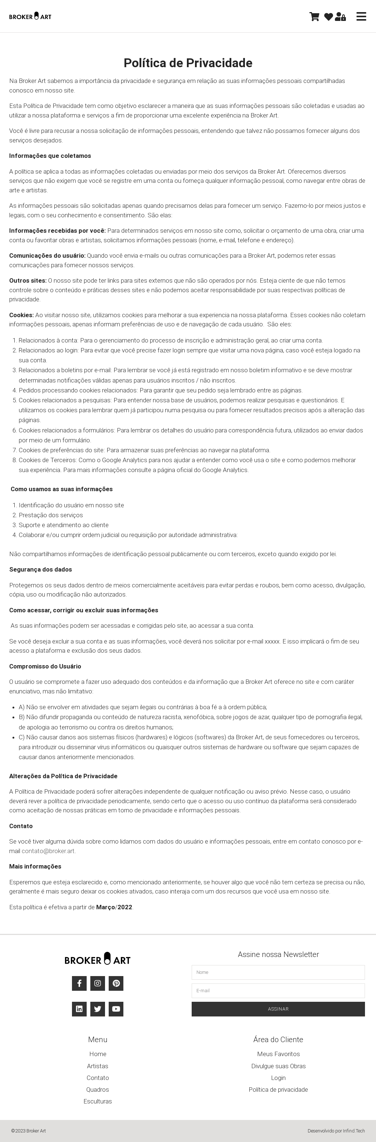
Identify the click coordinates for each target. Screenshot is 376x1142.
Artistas (97, 1066)
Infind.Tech (354, 1131)
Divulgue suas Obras (278, 1066)
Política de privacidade (278, 1089)
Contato (98, 1077)
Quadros (97, 1089)
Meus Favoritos (278, 1054)
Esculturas (97, 1101)
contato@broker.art (48, 851)
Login (278, 1077)
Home (97, 1054)
